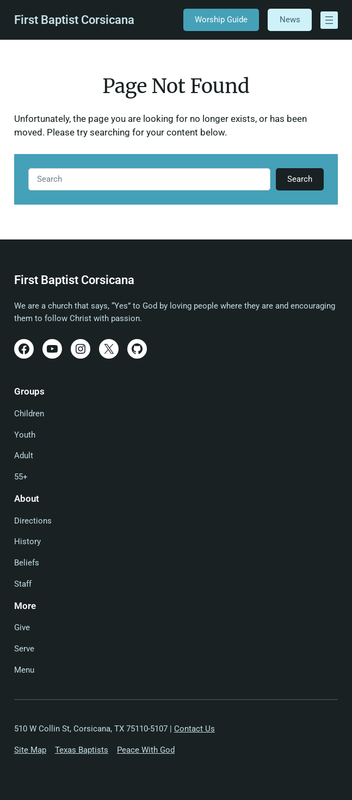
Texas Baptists (81, 750)
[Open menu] (329, 20)
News (290, 19)
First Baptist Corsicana (74, 20)
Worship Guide (221, 19)
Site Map (30, 750)
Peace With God (146, 750)
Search (299, 179)
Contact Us (194, 729)
